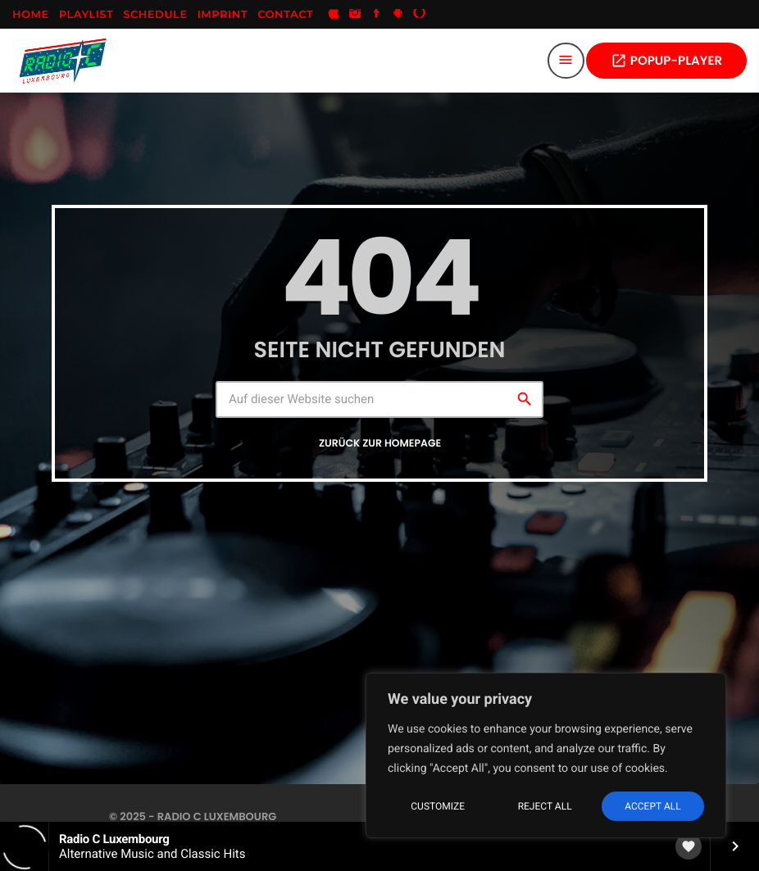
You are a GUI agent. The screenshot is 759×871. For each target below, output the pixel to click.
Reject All (545, 806)
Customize (438, 806)
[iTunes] (333, 14)
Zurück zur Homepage (380, 444)
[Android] (398, 14)
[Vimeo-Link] (63, 60)
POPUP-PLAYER (666, 61)
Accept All (652, 806)
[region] (546, 755)
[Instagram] (354, 14)
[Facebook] (376, 14)
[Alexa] (419, 14)
